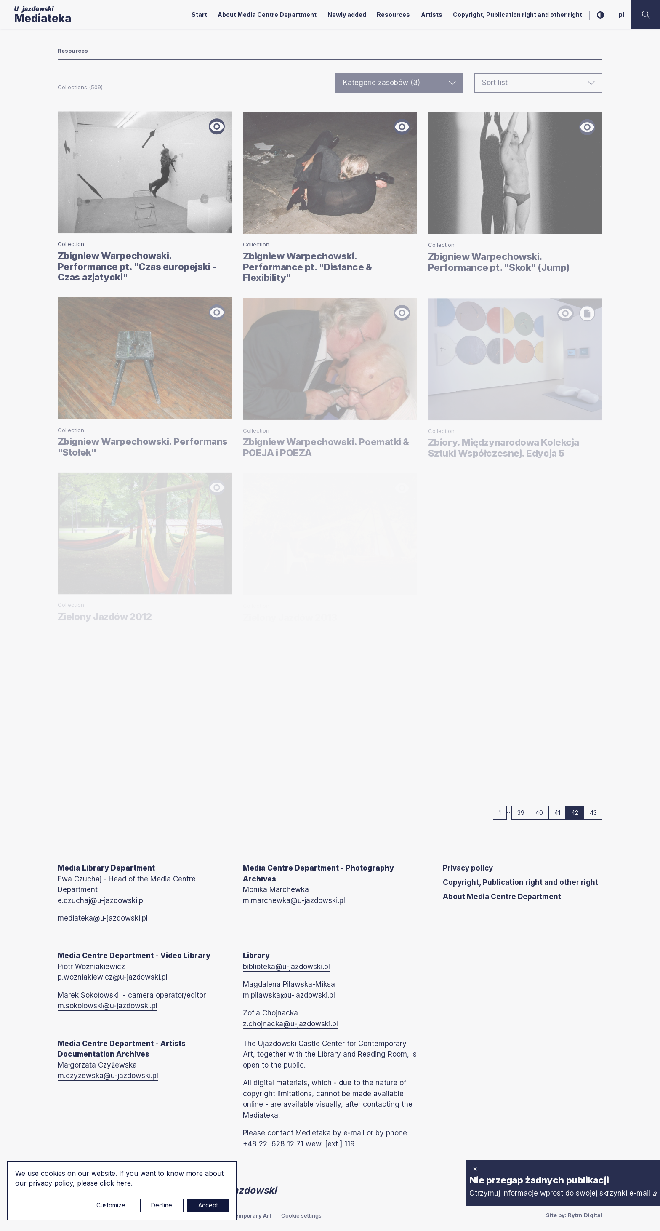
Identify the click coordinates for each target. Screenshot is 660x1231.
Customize (110, 1205)
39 (523, 812)
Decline (161, 1205)
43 (596, 812)
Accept (208, 1205)
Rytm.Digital (585, 1215)
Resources (393, 14)
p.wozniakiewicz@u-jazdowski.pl (113, 977)
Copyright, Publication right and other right (517, 14)
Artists (431, 14)
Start (199, 14)
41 (560, 812)
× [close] (475, 1168)
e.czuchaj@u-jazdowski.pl (101, 900)
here (123, 1183)
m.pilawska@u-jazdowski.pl (289, 995)
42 (577, 812)
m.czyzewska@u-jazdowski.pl (108, 1075)
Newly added (346, 14)
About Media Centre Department (267, 14)
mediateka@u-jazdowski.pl (103, 918)
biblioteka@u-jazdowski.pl (286, 966)
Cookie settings (301, 1215)
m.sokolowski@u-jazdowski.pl (107, 1005)
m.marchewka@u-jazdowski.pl (294, 900)
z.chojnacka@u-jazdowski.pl (290, 1024)
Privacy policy (468, 868)
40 (542, 812)
